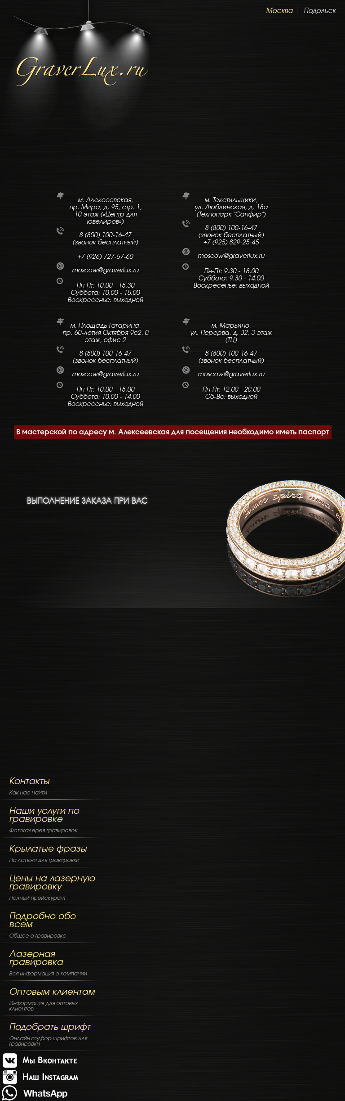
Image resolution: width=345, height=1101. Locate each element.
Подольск (320, 11)
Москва (279, 11)
